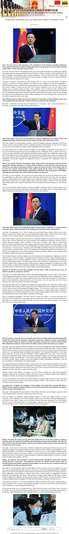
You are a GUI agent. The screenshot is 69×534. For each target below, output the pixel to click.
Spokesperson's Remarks (11, 17)
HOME (3, 17)
